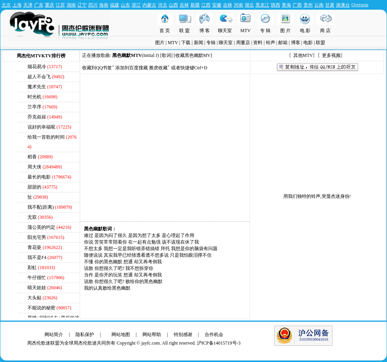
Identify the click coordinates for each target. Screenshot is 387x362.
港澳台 (343, 5)
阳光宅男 (36, 237)
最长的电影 (39, 177)
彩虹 (32, 267)
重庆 (49, 5)
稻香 (32, 157)
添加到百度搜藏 (131, 67)
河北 (162, 5)
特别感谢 (183, 334)
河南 (238, 5)
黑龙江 (262, 5)
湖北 (249, 5)
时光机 (35, 97)
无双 (32, 217)
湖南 (71, 5)
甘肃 (329, 5)
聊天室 (225, 30)
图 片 (285, 30)
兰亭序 (34, 107)
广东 (38, 5)
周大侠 (34, 167)
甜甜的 (34, 187)
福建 (114, 5)
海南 (103, 5)
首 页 (164, 30)
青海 (286, 5)
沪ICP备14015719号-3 (219, 343)
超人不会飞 (39, 76)
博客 (295, 42)
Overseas (359, 4)
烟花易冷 (36, 66)
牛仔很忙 (36, 277)
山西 (173, 5)
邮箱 (283, 42)
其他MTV (303, 55)
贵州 (308, 5)
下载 (185, 42)
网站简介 (54, 334)
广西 (297, 5)
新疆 (195, 5)
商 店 (325, 30)
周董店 (243, 42)
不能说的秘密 (41, 308)
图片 (159, 42)
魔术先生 (36, 86)
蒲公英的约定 (41, 227)
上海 (17, 5)
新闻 (198, 42)
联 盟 (184, 30)
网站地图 (120, 334)
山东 (125, 5)
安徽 (216, 5)
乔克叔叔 (36, 117)
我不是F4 (36, 257)
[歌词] (166, 55)
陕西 (275, 5)
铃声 (270, 42)
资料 (257, 42)
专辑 (211, 42)
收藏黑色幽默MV (193, 55)
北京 (6, 5)
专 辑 (265, 30)
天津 (28, 5)
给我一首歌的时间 (46, 137)
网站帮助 (151, 334)
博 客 (204, 30)
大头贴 (34, 297)
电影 (308, 42)
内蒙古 (149, 5)
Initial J (150, 55)
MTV (245, 30)
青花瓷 (34, 247)
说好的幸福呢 (41, 127)
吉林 (184, 5)
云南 (319, 5)
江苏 (60, 5)
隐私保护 (84, 334)
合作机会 (214, 334)
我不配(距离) (40, 207)
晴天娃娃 (36, 287)
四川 (93, 5)
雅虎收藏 (159, 67)
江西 (206, 5)
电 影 (305, 30)
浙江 (136, 5)
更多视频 (331, 55)
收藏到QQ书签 (98, 67)
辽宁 (82, 5)
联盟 (320, 42)
